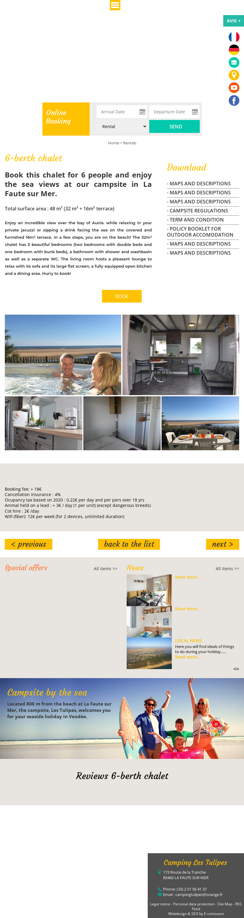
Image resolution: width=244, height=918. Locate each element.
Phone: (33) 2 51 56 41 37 (185, 889)
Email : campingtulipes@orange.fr (193, 894)
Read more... (188, 577)
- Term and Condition (195, 219)
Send (175, 126)
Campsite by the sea (47, 692)
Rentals (129, 143)
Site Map (225, 904)
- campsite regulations (197, 210)
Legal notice (160, 904)
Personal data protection (194, 904)
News (135, 567)
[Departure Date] (174, 111)
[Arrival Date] (122, 111)
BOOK (121, 296)
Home (113, 143)
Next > (222, 544)
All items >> (105, 568)
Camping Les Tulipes (195, 862)
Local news (188, 640)
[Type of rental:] (122, 126)
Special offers (26, 567)
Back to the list (129, 544)
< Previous (28, 544)
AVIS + (234, 20)
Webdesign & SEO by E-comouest (196, 913)
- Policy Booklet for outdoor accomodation (200, 231)
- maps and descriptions (199, 183)
